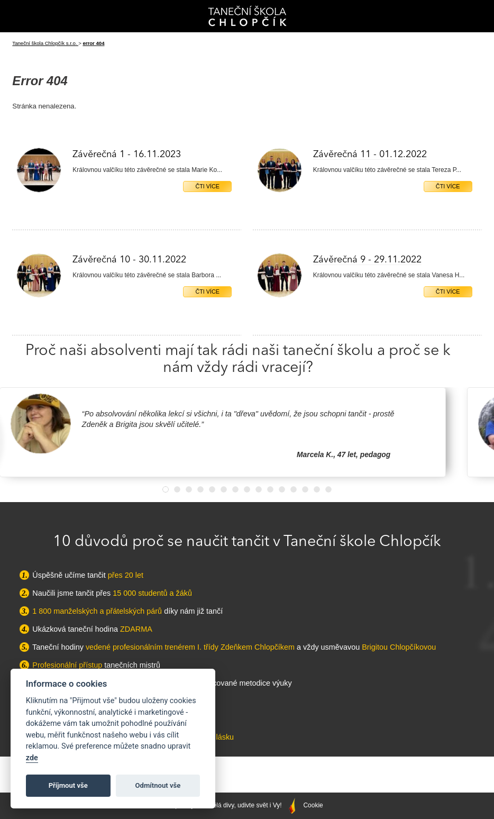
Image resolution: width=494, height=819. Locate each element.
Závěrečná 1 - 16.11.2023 (126, 154)
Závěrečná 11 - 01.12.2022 (370, 154)
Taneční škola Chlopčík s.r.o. (45, 43)
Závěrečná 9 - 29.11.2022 (367, 260)
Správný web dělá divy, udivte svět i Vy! (233, 805)
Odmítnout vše (158, 785)
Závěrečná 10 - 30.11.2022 (129, 260)
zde (32, 757)
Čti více (207, 186)
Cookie (313, 805)
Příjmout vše (68, 785)
